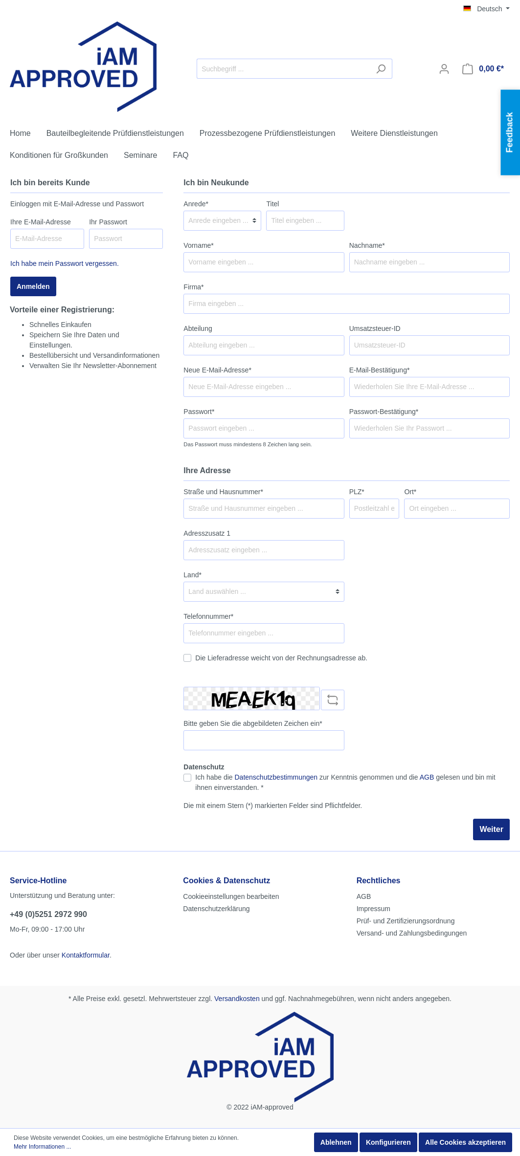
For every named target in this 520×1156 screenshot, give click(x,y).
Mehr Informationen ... (42, 1146)
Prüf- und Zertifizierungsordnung (406, 921)
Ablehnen (336, 1142)
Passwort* (198, 411)
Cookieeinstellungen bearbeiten (231, 896)
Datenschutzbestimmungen (276, 777)
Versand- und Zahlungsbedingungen (412, 933)
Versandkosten (237, 999)
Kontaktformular (86, 955)
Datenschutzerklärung (216, 909)
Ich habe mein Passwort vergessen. (64, 263)
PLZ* (356, 492)
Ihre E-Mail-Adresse (40, 222)
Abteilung (197, 328)
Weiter (491, 829)
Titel (272, 204)
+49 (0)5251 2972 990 (48, 914)
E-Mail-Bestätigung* (379, 370)
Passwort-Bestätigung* (384, 411)
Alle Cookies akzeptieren (465, 1142)
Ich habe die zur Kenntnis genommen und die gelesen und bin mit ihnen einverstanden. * (345, 782)
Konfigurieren (388, 1142)
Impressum (373, 909)
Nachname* (367, 245)
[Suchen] (380, 69)
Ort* (410, 492)
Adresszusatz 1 (206, 533)
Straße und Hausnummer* (223, 492)
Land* (192, 575)
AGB (427, 777)
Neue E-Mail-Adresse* (217, 370)
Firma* (193, 287)
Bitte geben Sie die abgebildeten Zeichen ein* (252, 723)
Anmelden (33, 286)
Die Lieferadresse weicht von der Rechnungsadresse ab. (281, 658)
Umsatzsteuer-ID (375, 328)
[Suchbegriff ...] (283, 69)
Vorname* (198, 245)
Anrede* (195, 204)
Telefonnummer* (208, 616)
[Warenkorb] (483, 69)
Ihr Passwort (108, 222)
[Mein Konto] (444, 69)
